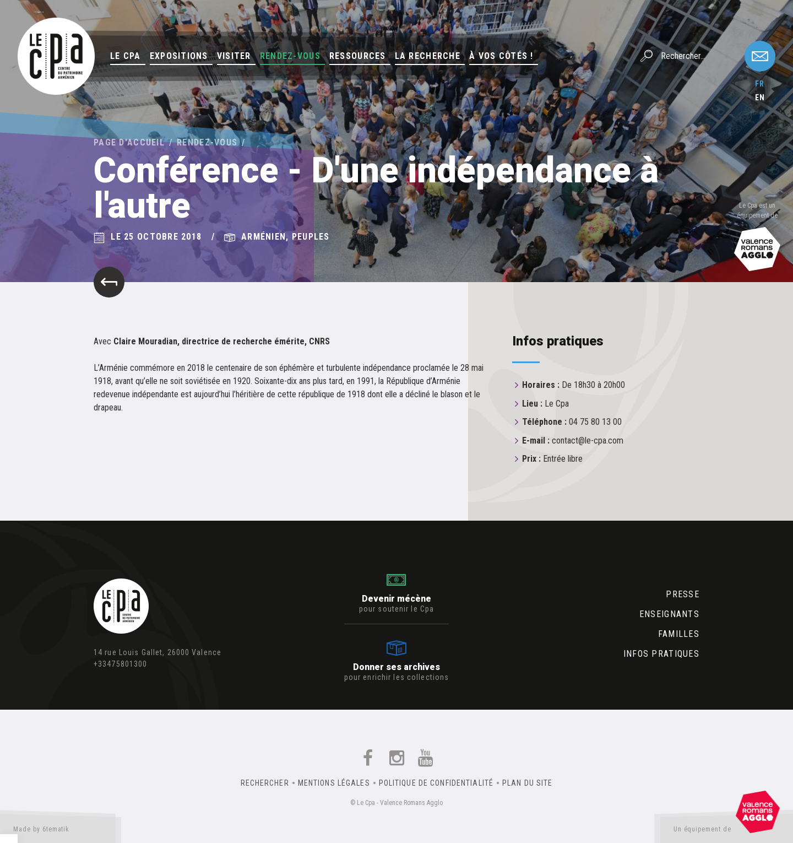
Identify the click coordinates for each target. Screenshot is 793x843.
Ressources (357, 56)
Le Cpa (125, 56)
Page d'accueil (129, 142)
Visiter (234, 56)
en (760, 97)
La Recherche (427, 56)
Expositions (179, 56)
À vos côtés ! (501, 56)
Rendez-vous (290, 56)
